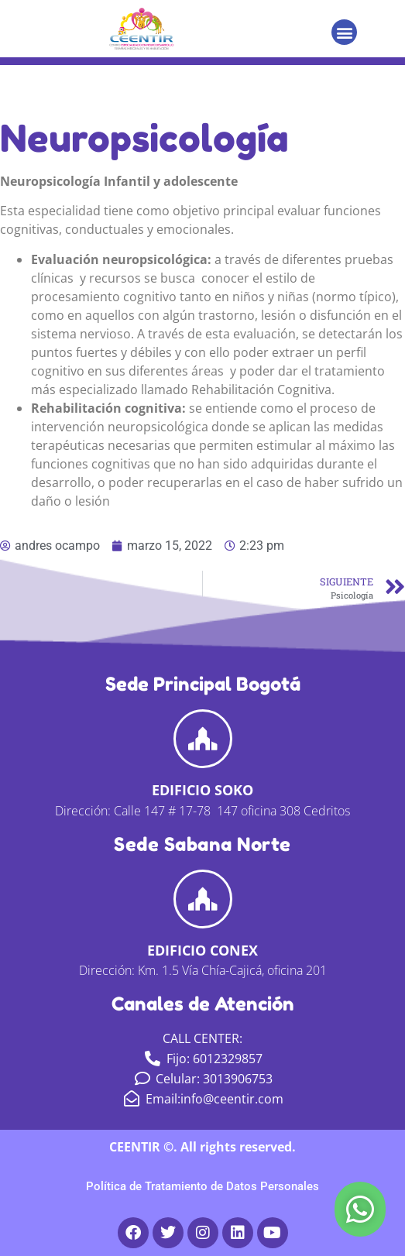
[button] (344, 32)
